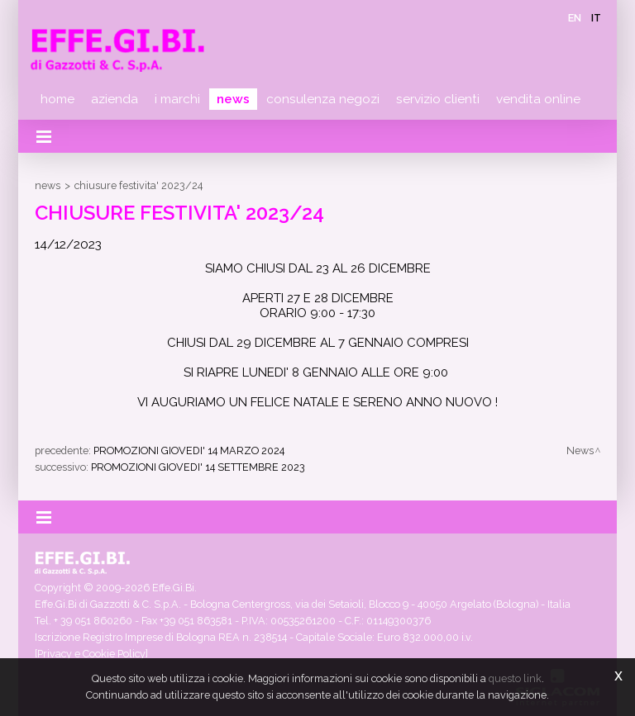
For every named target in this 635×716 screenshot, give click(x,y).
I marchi (177, 99)
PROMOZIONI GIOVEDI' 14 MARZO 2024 (188, 450)
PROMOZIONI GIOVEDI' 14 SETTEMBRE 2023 (198, 467)
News (233, 99)
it (596, 18)
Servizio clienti (438, 99)
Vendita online (538, 99)
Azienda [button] (114, 99)
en (574, 18)
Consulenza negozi (323, 99)
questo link (515, 678)
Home (57, 99)
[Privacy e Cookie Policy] (91, 653)
